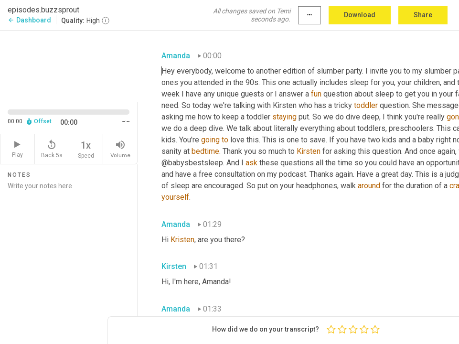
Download (359, 15)
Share (423, 15)
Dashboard (29, 20)
